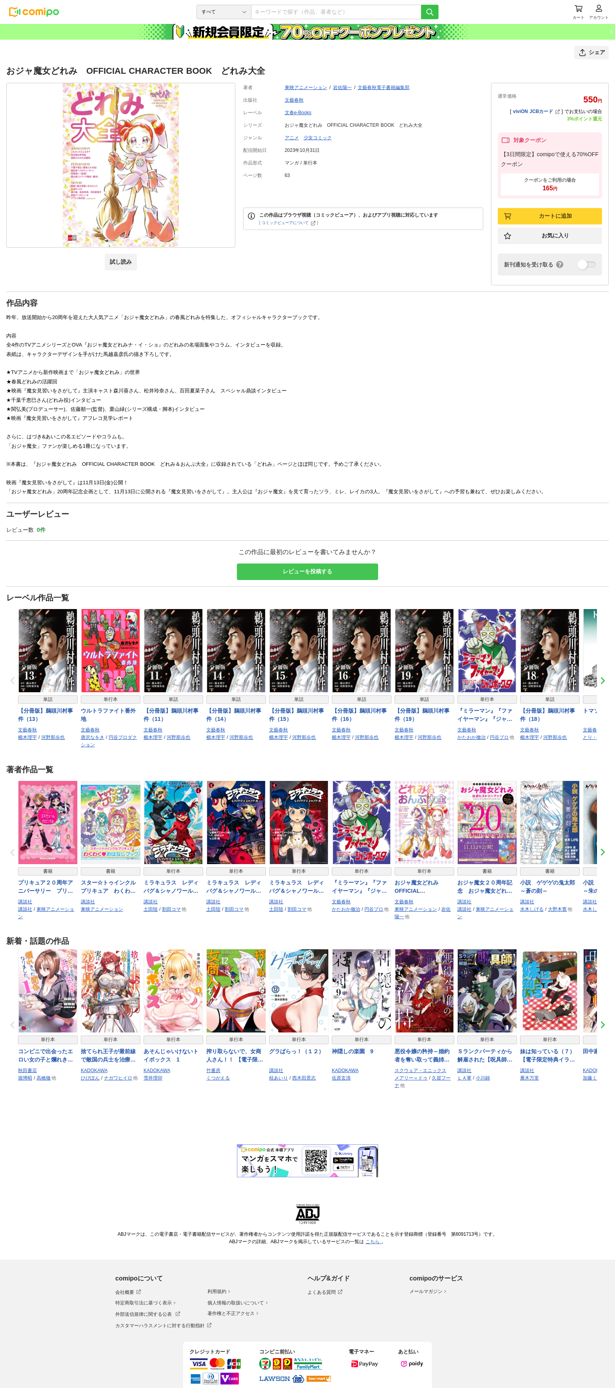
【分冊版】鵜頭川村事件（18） (547, 715)
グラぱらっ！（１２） (296, 1051)
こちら (373, 1241)
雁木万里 (529, 1078)
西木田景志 (304, 1078)
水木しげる (532, 909)
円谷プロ (499, 737)
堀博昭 (25, 1078)
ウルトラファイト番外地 (108, 715)
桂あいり (278, 1078)
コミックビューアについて (288, 223)
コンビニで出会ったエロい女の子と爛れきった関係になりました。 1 (48, 1056)
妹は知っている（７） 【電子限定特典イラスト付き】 (550, 1056)
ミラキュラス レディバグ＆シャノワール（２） (233, 887)
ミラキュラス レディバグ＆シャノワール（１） (171, 887)
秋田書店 (27, 1070)
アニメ (292, 137)
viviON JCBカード (536, 111)
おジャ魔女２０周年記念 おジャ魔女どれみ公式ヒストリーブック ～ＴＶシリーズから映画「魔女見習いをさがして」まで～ (487, 887)
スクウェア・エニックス (420, 1070)
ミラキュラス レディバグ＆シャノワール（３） (296, 887)
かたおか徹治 (471, 737)
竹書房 (213, 1070)
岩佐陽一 (342, 87)
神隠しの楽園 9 (352, 1051)
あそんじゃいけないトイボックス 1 (171, 1055)
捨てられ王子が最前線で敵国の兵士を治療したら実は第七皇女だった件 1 (108, 1056)
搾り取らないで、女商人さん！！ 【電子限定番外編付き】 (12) (234, 1056)
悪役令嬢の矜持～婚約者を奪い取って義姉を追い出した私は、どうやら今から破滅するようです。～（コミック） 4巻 (422, 1056)
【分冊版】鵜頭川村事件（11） (171, 715)
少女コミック (318, 137)
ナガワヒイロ (118, 1078)
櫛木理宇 (27, 737)
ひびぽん (90, 1078)
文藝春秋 (294, 100)
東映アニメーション (306, 87)
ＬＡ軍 (464, 1078)
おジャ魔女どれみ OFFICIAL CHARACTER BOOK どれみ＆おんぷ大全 (424, 887)
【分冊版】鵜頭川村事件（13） (45, 715)
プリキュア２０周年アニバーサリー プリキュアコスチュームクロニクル (45, 887)
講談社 (25, 902)
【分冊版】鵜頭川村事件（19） (422, 715)
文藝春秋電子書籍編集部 (383, 87)
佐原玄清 (341, 1078)
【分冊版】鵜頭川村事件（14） (233, 715)
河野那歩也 (53, 737)
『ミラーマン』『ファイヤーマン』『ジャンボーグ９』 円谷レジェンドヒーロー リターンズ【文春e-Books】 (485, 715)
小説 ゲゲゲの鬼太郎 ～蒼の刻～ (550, 886)
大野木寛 (557, 909)
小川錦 (483, 1078)
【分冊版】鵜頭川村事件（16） (359, 715)
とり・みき (594, 737)
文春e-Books (298, 112)
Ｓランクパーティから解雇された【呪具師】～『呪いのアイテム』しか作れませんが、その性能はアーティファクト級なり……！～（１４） (484, 1056)
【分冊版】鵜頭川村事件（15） (296, 715)
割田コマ (171, 909)
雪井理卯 (153, 1078)
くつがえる (218, 1078)
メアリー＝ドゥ (411, 1078)
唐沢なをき (92, 737)
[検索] (430, 12)
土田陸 (151, 909)
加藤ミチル (594, 1078)
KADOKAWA (94, 1070)
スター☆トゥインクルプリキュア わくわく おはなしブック (110, 887)
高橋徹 (43, 1078)
